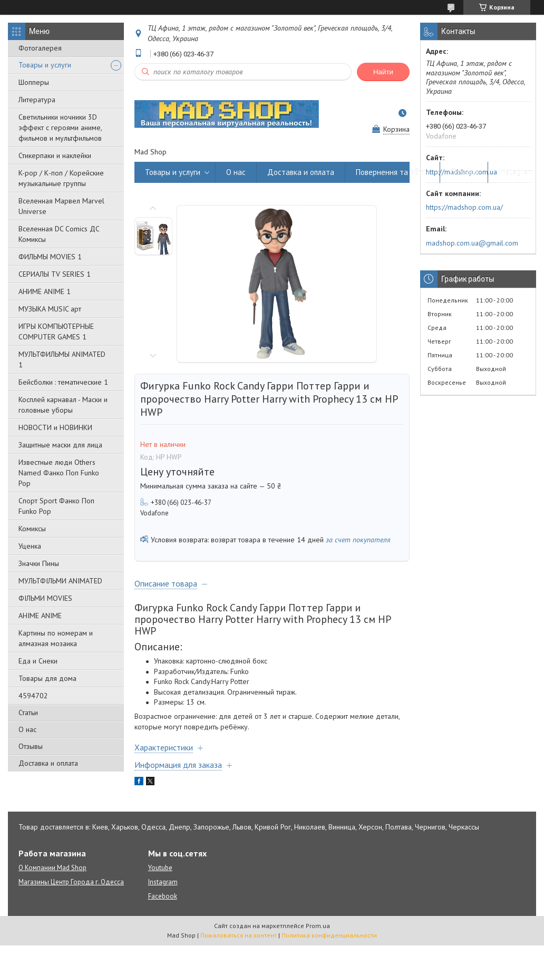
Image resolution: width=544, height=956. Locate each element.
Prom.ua (318, 926)
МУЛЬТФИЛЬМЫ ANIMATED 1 (61, 359)
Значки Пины (38, 563)
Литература (36, 99)
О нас (27, 729)
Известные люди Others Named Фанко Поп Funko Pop (58, 472)
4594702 (33, 695)
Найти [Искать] (383, 72)
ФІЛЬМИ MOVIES (45, 598)
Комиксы (32, 528)
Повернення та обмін (392, 172)
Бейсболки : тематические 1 (63, 382)
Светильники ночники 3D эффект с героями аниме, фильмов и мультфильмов (60, 127)
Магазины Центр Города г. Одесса (71, 881)
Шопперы (33, 82)
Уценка (29, 546)
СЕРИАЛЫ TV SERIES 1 (54, 274)
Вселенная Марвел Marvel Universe (61, 206)
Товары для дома (47, 678)
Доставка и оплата (48, 763)
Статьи (28, 712)
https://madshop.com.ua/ (464, 207)
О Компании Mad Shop (52, 867)
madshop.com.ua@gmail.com (472, 243)
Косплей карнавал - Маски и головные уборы (63, 405)
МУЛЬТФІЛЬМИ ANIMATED (60, 581)
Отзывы (30, 746)
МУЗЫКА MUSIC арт (49, 309)
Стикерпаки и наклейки (54, 155)
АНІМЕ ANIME (40, 615)
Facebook (162, 896)
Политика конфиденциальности (329, 935)
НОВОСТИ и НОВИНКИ (55, 427)
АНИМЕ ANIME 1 (44, 291)
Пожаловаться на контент (238, 935)
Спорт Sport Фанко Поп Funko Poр (56, 506)
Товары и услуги (44, 65)
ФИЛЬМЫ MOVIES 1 (50, 256)
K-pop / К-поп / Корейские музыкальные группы (61, 178)
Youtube (160, 867)
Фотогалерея (40, 48)
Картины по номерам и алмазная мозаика (55, 638)
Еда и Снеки (37, 661)
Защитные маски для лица (60, 445)
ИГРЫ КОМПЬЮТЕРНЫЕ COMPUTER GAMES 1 (56, 331)
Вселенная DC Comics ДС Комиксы (59, 234)
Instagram (516, 172)
